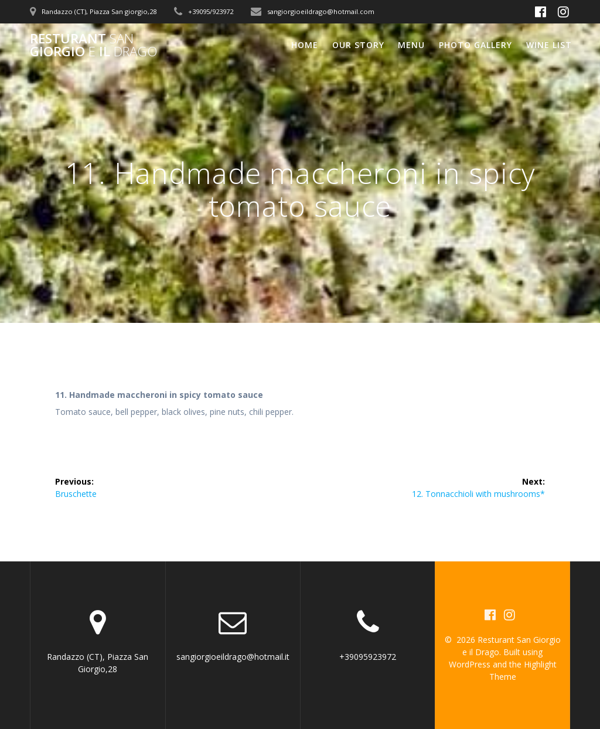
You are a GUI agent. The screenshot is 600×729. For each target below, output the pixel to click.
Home (304, 44)
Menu (411, 44)
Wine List (549, 44)
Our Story (358, 44)
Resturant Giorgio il (93, 45)
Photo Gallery (475, 44)
